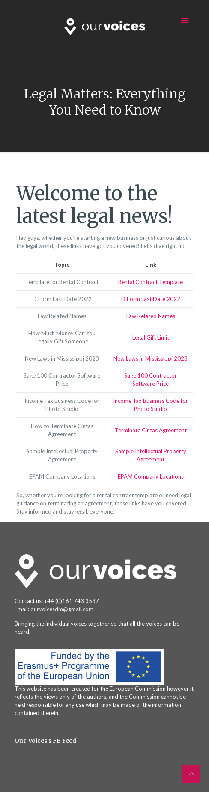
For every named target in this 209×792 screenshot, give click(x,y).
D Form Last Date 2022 (150, 299)
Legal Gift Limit (150, 337)
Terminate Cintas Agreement (151, 430)
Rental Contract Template (150, 281)
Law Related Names (150, 316)
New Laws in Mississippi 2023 (150, 358)
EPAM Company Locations (151, 476)
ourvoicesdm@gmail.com (61, 609)
